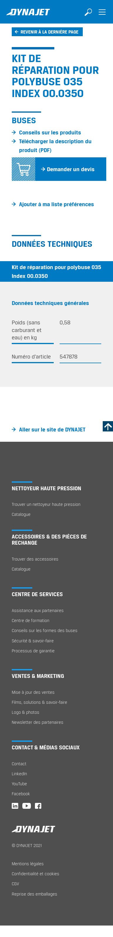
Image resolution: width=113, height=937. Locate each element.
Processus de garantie (33, 650)
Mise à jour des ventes (33, 692)
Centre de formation (30, 620)
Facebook (21, 793)
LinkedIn (19, 773)
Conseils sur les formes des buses (44, 630)
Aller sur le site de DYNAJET (52, 429)
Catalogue (21, 514)
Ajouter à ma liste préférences (56, 204)
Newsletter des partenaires (37, 722)
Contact (19, 763)
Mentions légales (28, 863)
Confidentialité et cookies (35, 873)
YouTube (19, 783)
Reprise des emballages (34, 893)
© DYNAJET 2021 (27, 845)
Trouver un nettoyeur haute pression (46, 504)
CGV (15, 883)
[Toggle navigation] (102, 16)
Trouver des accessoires (35, 558)
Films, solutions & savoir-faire (39, 702)
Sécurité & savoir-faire (33, 640)
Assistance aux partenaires (38, 610)
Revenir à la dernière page (49, 31)
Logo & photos (25, 712)
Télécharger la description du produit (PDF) (55, 145)
